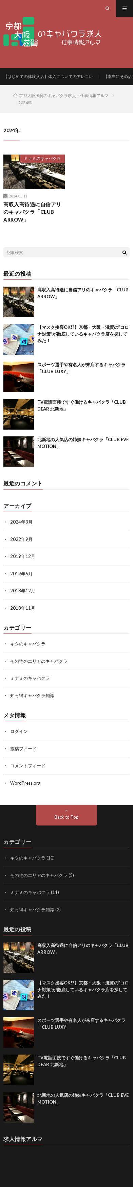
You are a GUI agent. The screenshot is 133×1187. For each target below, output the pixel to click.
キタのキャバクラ (27, 643)
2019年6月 (21, 573)
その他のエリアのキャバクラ (39, 661)
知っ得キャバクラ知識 (32, 695)
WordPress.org (25, 783)
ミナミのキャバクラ (42, 158)
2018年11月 (22, 608)
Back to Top (67, 817)
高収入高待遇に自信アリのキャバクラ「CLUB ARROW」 (32, 212)
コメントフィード (27, 765)
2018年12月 (22, 590)
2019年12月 (22, 556)
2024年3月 (21, 522)
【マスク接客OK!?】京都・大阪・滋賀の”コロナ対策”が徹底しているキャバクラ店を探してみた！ (83, 333)
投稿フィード (23, 748)
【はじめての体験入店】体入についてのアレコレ (48, 76)
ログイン (19, 731)
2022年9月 (21, 539)
